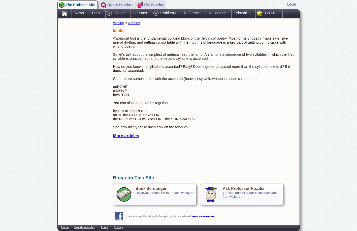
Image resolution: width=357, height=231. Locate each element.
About (104, 227)
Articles (134, 23)
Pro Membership (84, 227)
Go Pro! (271, 13)
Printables (242, 13)
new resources (203, 216)
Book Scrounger (151, 188)
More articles (126, 135)
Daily (96, 13)
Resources (217, 13)
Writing (118, 23)
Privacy (118, 227)
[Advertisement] (83, 99)
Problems (168, 13)
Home (65, 227)
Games (119, 13)
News (79, 13)
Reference (192, 13)
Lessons (140, 13)
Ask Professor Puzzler (244, 188)
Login (291, 4)
